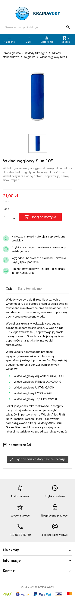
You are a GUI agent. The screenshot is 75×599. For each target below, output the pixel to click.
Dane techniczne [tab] (30, 288)
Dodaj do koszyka (40, 217)
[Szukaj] (37, 27)
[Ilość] (7, 217)
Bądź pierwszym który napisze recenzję (37, 459)
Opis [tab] (9, 288)
